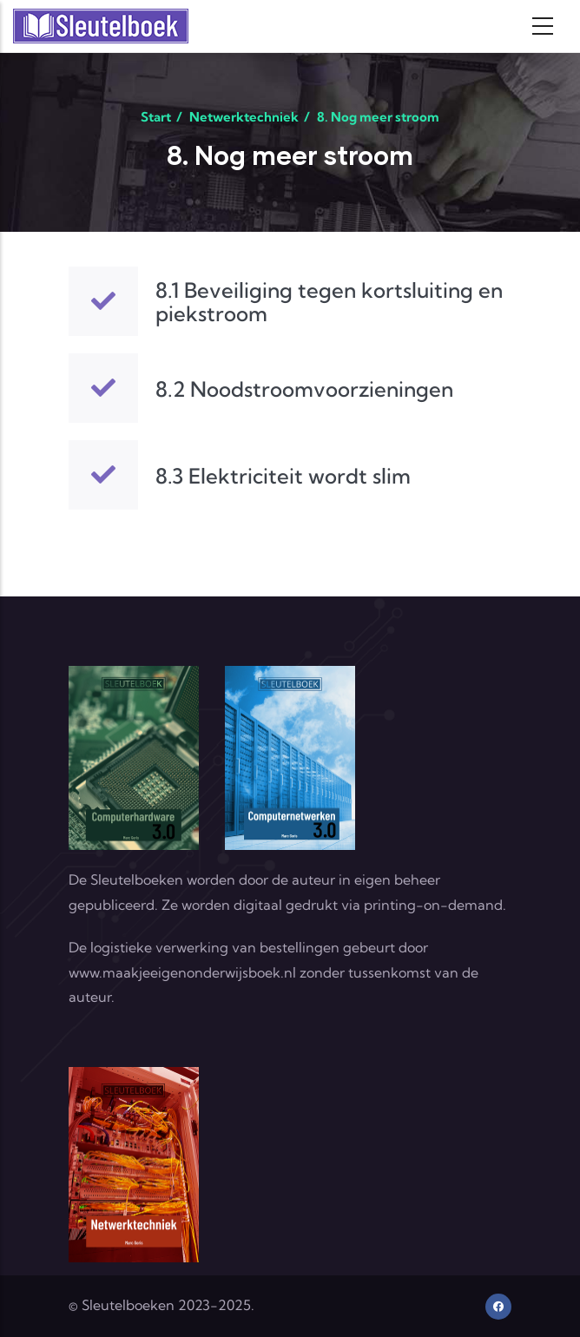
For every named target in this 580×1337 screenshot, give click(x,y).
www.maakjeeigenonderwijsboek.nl (182, 972)
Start (156, 117)
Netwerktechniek (244, 117)
